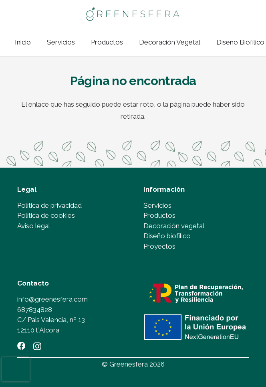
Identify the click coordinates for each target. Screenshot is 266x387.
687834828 (34, 310)
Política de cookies (46, 215)
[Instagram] (37, 346)
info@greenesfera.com (52, 299)
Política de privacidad (49, 205)
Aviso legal (33, 226)
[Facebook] (21, 346)
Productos (159, 215)
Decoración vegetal (173, 226)
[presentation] (16, 369)
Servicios (157, 205)
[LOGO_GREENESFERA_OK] (133, 14)
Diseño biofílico (167, 236)
